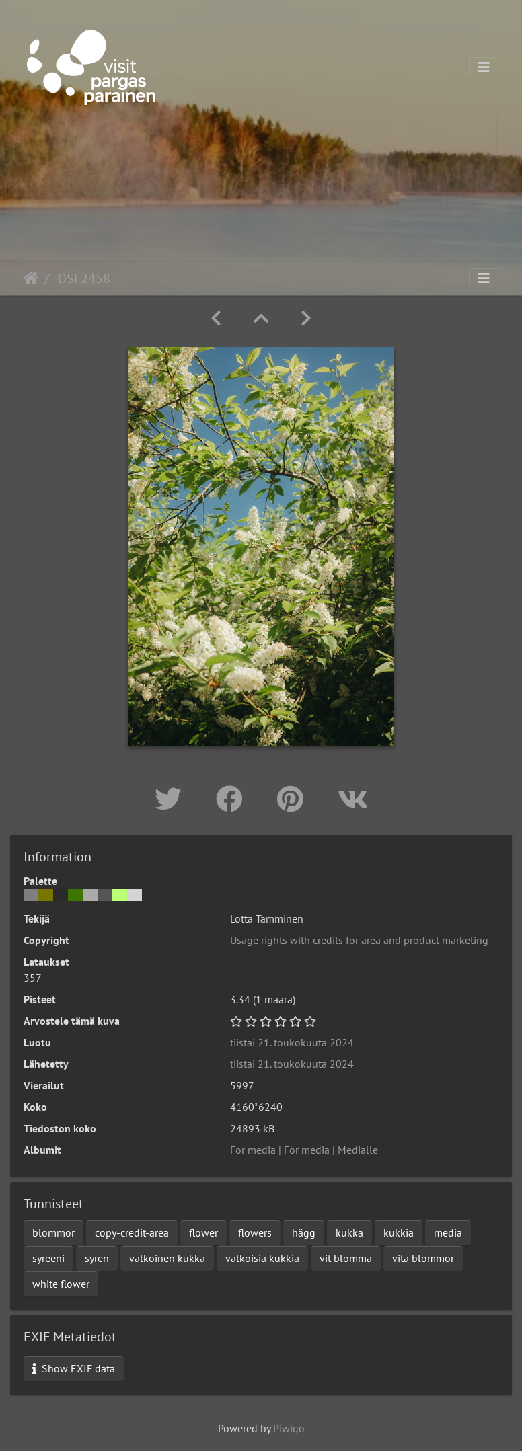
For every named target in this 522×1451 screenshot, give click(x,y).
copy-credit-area (132, 1232)
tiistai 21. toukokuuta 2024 (292, 1042)
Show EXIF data (73, 1368)
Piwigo (289, 1428)
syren (97, 1258)
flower (203, 1232)
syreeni (48, 1258)
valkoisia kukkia (262, 1258)
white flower (60, 1283)
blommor (53, 1232)
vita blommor (423, 1258)
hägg (303, 1232)
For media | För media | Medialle (304, 1149)
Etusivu (31, 278)
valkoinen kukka (167, 1258)
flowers (255, 1232)
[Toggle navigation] (483, 67)
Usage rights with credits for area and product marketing (359, 940)
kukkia (398, 1232)
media (448, 1232)
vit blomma (346, 1258)
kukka (349, 1232)
